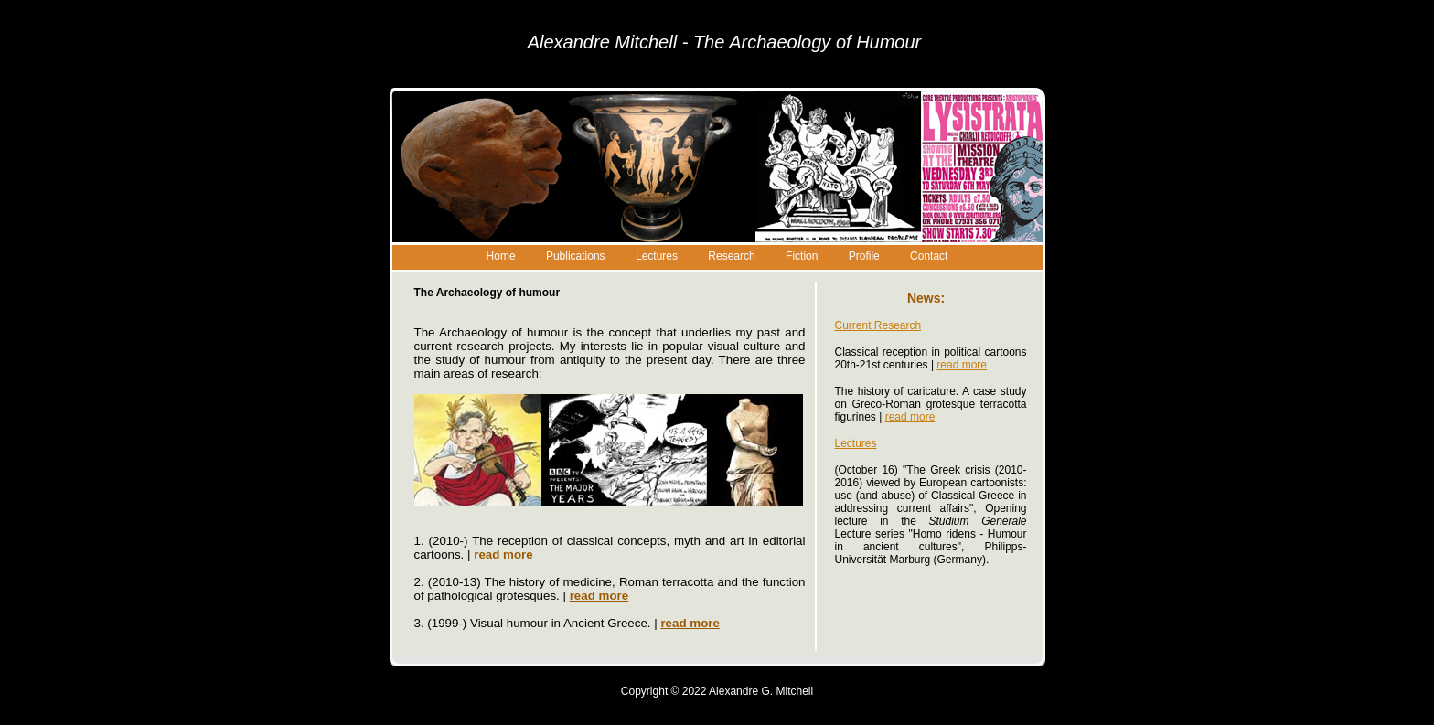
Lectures (657, 256)
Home (501, 256)
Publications (575, 256)
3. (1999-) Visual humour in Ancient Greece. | (567, 623)
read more (961, 364)
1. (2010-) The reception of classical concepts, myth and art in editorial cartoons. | (610, 547)
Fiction (802, 256)
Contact (928, 256)
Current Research (878, 325)
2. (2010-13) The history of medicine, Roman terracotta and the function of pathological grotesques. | (610, 588)
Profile (864, 256)
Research (731, 256)
